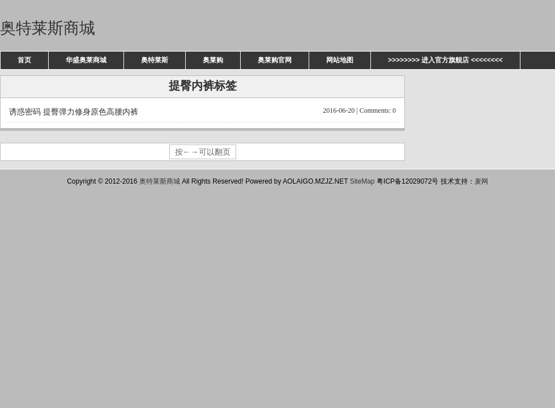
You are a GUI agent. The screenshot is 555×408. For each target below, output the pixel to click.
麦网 (481, 181)
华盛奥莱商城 (86, 60)
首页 (24, 60)
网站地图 (339, 60)
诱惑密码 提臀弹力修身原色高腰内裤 (202, 110)
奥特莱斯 (154, 60)
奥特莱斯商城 (47, 28)
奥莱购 (213, 60)
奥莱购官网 (275, 60)
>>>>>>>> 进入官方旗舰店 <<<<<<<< (445, 60)
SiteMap (362, 181)
